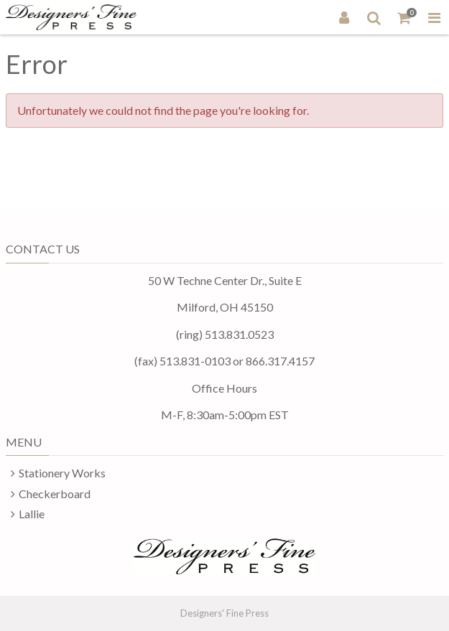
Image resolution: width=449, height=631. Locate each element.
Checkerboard (55, 493)
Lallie (32, 513)
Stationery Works (62, 473)
